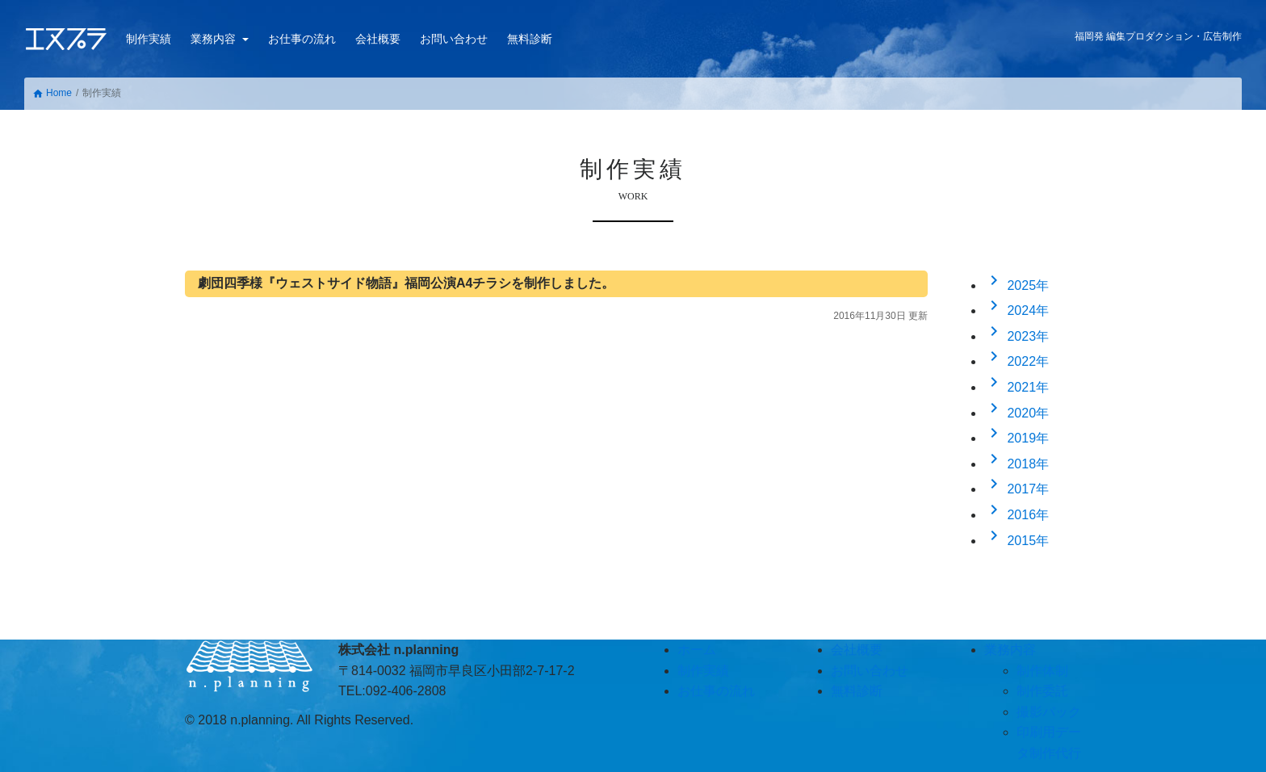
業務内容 (215, 38)
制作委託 (1042, 691)
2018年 (1016, 464)
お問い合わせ (454, 38)
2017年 (1016, 489)
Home (52, 93)
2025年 (1016, 285)
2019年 (1016, 438)
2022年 (1016, 361)
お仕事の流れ (302, 38)
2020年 (1016, 413)
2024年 (1016, 310)
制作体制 (1042, 671)
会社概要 (377, 38)
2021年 (1016, 387)
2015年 (1016, 541)
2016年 (1016, 515)
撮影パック (1049, 712)
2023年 (1016, 336)
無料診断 (529, 38)
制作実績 (148, 38)
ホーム (696, 650)
